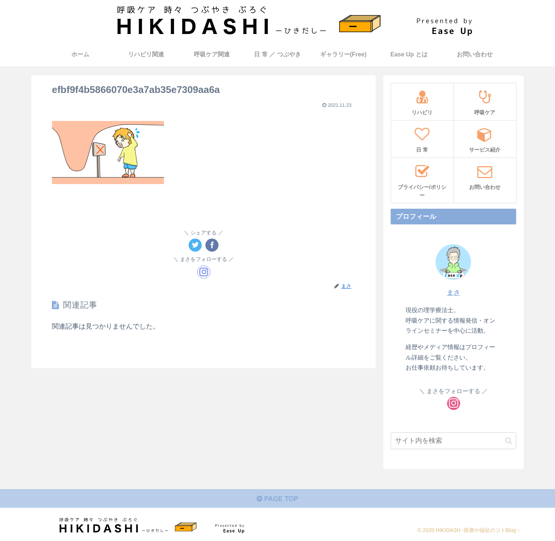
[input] (453, 440)
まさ (453, 292)
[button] (508, 440)
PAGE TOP (277, 499)
